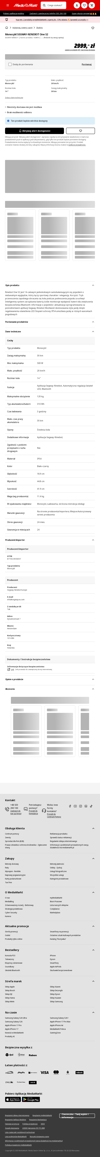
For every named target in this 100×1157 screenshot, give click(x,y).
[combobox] (56, 5)
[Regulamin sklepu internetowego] (63, 841)
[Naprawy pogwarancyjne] (15, 875)
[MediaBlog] (9, 901)
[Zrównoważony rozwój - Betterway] (19, 905)
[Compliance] (55, 909)
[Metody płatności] (57, 864)
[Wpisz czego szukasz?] (44, 5)
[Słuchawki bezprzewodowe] (61, 970)
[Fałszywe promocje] (12, 1124)
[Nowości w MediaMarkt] (14, 1032)
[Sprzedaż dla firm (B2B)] (14, 841)
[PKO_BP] (68, 1072)
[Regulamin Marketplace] (38, 1120)
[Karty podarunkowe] (13, 878)
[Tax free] (8, 882)
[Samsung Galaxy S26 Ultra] (16, 1018)
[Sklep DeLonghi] (56, 990)
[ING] (9, 1082)
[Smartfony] (54, 963)
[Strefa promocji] (11, 931)
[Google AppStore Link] (31, 1099)
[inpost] (21, 1055)
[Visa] (44, 1072)
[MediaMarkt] (26, 5)
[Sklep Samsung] (56, 1001)
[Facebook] (71, 806)
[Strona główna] (7, 27)
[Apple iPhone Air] (56, 1025)
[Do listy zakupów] (84, 5)
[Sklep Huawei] (55, 998)
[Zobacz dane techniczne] (14, 97)
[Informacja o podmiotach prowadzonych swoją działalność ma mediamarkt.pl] (72, 846)
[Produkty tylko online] (13, 939)
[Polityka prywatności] (30, 1124)
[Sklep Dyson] (55, 994)
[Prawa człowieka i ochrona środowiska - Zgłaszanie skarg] (27, 846)
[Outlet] (7, 935)
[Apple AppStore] (13, 1099)
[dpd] (9, 1055)
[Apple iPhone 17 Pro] (13, 1025)
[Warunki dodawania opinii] (39, 1137)
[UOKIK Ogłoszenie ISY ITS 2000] (33, 1128)
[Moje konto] (77, 5)
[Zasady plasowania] (12, 1128)
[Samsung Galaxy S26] (13, 1021)
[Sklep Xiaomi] (55, 986)
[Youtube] (76, 806)
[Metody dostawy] (12, 864)
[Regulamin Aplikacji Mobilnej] (15, 1120)
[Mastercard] (56, 1072)
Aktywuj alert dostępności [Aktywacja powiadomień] (34, 131)
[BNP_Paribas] (32, 1072)
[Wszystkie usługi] (57, 875)
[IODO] (43, 1124)
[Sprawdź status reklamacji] (61, 837)
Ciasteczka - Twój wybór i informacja (77, 1116)
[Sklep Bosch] (10, 990)
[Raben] (32, 1055)
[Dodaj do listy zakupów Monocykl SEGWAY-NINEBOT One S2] (93, 28)
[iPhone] (53, 955)
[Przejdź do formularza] (35, 812)
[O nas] (7, 897)
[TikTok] (92, 806)
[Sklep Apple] (10, 986)
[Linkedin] (87, 806)
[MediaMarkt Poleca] (58, 1029)
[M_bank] (79, 1072)
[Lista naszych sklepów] (59, 905)
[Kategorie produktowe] (59, 878)
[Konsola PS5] (10, 955)
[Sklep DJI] (8, 994)
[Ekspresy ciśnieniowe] (13, 963)
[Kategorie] (7, 5)
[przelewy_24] (9, 1072)
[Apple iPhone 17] (11, 1029)
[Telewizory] (9, 959)
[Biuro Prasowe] (56, 901)
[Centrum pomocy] (12, 833)
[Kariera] (8, 916)
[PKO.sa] (21, 1082)
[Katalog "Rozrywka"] (58, 939)
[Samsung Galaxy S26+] (59, 1018)
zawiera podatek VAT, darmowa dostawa (80, 50)
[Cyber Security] (11, 912)
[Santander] (32, 1082)
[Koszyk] (92, 5)
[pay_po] (21, 1072)
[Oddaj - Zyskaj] (56, 867)
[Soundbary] (9, 966)
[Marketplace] (55, 912)
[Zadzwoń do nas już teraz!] (15, 812)
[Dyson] (52, 959)
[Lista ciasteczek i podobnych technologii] (20, 1132)
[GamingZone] (55, 1032)
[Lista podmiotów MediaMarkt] (16, 1137)
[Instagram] (81, 806)
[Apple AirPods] (55, 966)
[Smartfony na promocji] (59, 931)
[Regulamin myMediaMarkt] (42, 1115)
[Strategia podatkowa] (13, 909)
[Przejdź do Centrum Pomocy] (54, 815)
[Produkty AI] (10, 1036)
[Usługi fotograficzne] (58, 871)
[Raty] (7, 867)
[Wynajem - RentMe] (13, 871)
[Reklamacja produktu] (58, 833)
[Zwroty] (8, 837)
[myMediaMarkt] (56, 897)
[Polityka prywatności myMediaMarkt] (18, 1145)
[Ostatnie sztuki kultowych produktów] (65, 935)
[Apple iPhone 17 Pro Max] (60, 1021)
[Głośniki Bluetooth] (12, 970)
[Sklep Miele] (9, 1001)
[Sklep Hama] (10, 998)
